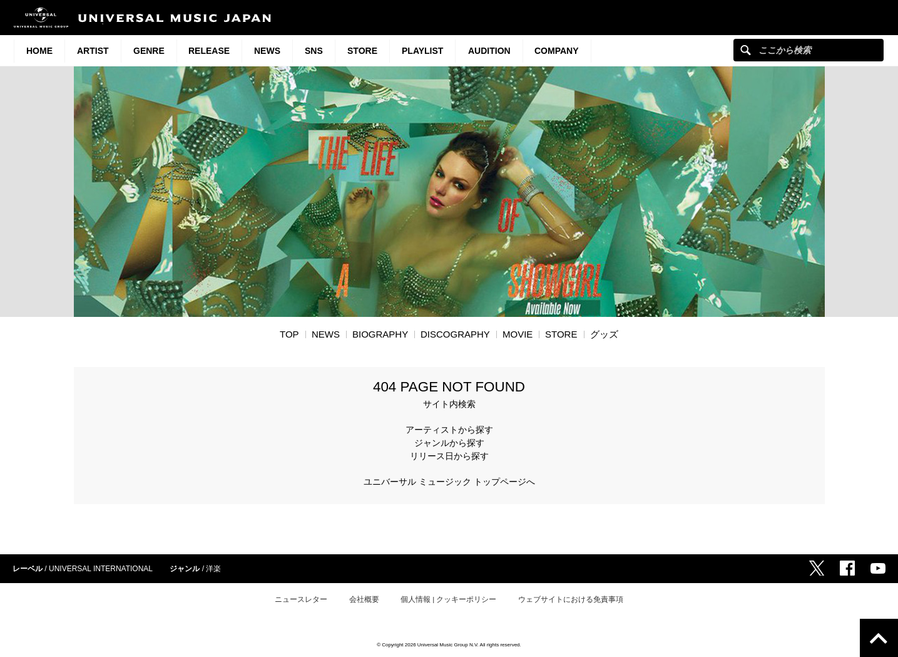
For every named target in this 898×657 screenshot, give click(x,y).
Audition (489, 51)
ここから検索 (745, 49)
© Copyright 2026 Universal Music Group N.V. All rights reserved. (449, 645)
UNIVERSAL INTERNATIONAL (101, 568)
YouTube (877, 568)
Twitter (816, 568)
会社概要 (364, 599)
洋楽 (213, 568)
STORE (362, 51)
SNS (314, 51)
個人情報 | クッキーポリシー (448, 599)
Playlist (422, 51)
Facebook (847, 568)
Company (556, 51)
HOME (39, 51)
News (267, 51)
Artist (93, 51)
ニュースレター (301, 599)
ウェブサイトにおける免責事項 (570, 599)
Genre (149, 51)
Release (209, 51)
